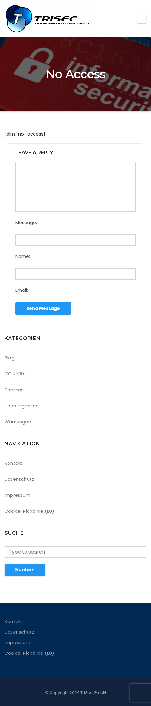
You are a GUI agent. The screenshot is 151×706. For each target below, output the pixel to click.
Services (14, 390)
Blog (10, 358)
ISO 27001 (15, 374)
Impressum (17, 495)
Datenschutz (19, 479)
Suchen (25, 570)
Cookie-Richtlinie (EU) (29, 511)
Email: (21, 290)
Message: (26, 222)
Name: (22, 256)
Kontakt (14, 463)
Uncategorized (22, 406)
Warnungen (18, 422)
